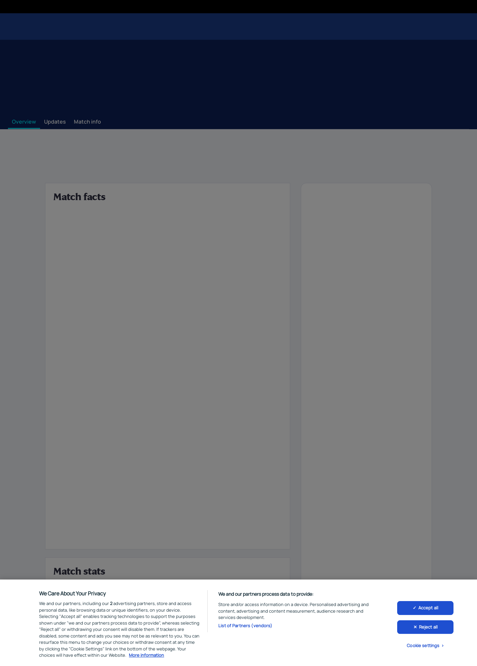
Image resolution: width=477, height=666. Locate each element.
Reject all (428, 628)
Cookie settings (423, 647)
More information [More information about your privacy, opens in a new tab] (146, 656)
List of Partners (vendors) (245, 627)
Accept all (428, 609)
